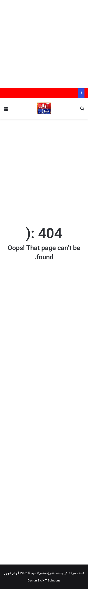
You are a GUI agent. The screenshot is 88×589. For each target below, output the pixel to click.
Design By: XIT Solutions (43, 580)
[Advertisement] (44, 44)
